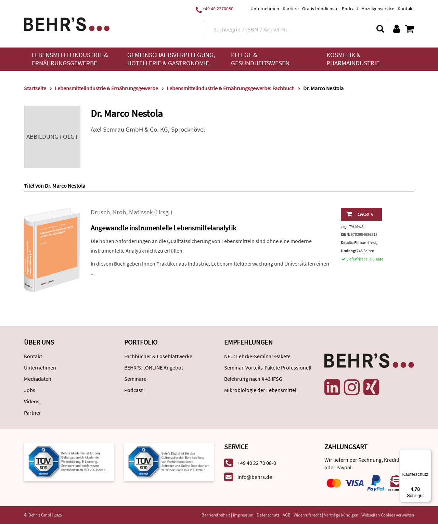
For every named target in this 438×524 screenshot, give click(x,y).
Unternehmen (264, 8)
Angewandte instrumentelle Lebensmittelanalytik (163, 227)
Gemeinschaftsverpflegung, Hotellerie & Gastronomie (171, 59)
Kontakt (406, 8)
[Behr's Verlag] (67, 23)
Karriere (291, 8)
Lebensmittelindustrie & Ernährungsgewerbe (70, 59)
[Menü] (427, 453)
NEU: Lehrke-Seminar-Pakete (257, 356)
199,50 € (359, 214)
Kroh (119, 212)
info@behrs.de (254, 476)
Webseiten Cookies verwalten (387, 515)
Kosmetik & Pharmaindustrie (352, 59)
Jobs (29, 390)
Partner (32, 412)
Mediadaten (37, 378)
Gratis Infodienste (320, 8)
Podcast (350, 8)
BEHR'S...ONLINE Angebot (153, 367)
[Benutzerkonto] (396, 28)
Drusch (100, 212)
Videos (31, 401)
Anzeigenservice (378, 8)
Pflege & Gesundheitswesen (260, 59)
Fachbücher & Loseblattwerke (158, 356)
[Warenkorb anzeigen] (409, 28)
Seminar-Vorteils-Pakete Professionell (267, 367)
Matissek (141, 212)
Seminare (135, 378)
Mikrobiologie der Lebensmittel (260, 390)
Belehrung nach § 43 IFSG (253, 378)
